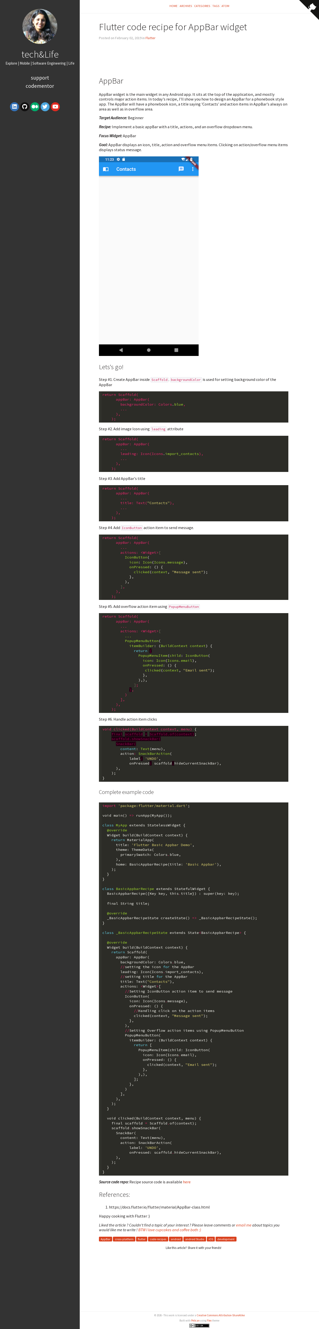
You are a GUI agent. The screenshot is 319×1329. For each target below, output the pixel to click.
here (187, 1181)
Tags (215, 6)
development (226, 1239)
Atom (225, 6)
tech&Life (40, 54)
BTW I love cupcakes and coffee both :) (169, 1229)
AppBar (105, 1239)
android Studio (194, 1239)
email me (243, 1224)
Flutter (151, 38)
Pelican (195, 1320)
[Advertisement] (40, 151)
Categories (202, 6)
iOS (211, 1239)
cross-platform (124, 1239)
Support (40, 77)
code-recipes (158, 1239)
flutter (142, 1239)
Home (173, 6)
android (176, 1239)
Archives (186, 6)
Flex (209, 1320)
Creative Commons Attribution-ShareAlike (221, 1315)
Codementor (40, 86)
